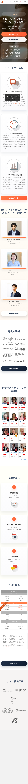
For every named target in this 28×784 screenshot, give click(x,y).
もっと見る (23, 459)
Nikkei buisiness (20, 690)
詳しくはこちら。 (10, 647)
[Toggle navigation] (25, 2)
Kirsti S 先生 (21, 452)
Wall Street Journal (14, 720)
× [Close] (18, 95)
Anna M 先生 (21, 421)
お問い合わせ (14, 663)
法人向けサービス (14, 39)
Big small (14, 700)
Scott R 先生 (13, 437)
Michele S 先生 (6, 452)
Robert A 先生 (5, 405)
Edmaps (20, 710)
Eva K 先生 (5, 437)
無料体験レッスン (14, 34)
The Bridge (7, 710)
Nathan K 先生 (14, 452)
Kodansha (7, 690)
